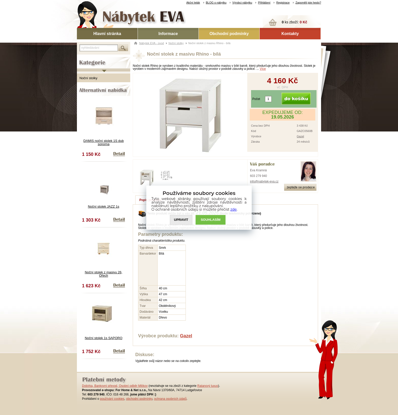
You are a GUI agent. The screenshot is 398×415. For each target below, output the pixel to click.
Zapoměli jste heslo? (308, 2)
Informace (168, 33)
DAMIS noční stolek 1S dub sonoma (104, 142)
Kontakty (290, 33)
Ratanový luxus (207, 386)
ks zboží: (294, 22)
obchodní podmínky (139, 399)
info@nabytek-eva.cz (264, 181)
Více (263, 69)
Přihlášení (264, 2)
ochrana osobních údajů (170, 399)
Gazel (300, 136)
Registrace (283, 2)
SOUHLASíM (211, 220)
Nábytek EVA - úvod (151, 43)
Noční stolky (88, 78)
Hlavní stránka (107, 33)
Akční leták (193, 2)
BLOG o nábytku (216, 2)
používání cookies (112, 399)
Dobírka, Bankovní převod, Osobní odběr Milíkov (115, 386)
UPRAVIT (181, 220)
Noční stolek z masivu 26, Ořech (103, 273)
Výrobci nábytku (242, 2)
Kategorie (84, 58)
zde (233, 209)
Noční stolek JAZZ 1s (103, 206)
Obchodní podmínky (229, 33)
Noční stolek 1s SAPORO (103, 338)
